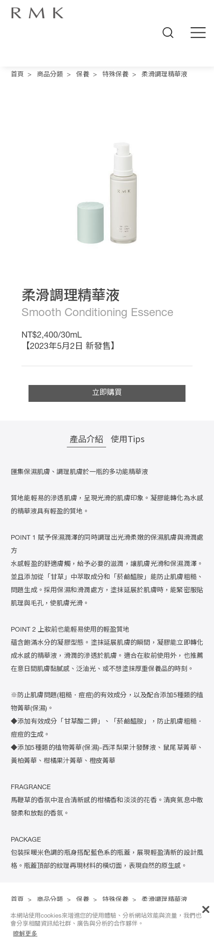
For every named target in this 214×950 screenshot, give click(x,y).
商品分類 (50, 75)
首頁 (17, 75)
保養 (82, 75)
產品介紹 (86, 438)
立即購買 (107, 393)
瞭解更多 (25, 933)
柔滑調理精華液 (164, 75)
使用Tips (127, 438)
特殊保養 (115, 75)
